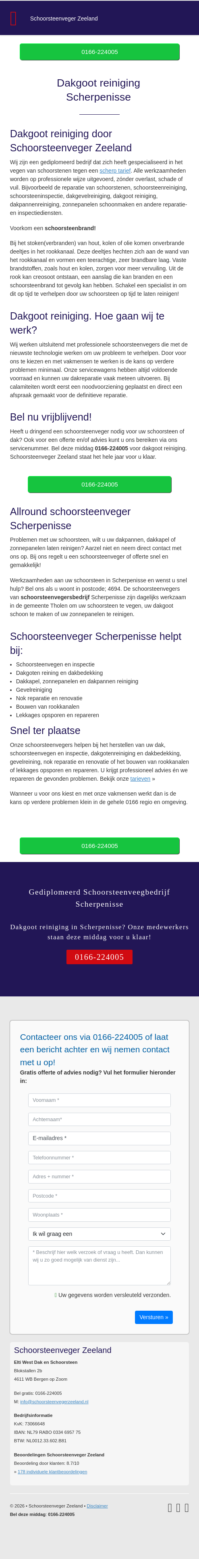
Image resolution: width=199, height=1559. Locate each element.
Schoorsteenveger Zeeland (64, 18)
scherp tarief (115, 170)
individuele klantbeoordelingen (52, 1471)
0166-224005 (99, 51)
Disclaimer (97, 1505)
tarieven (141, 778)
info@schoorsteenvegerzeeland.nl (54, 1401)
